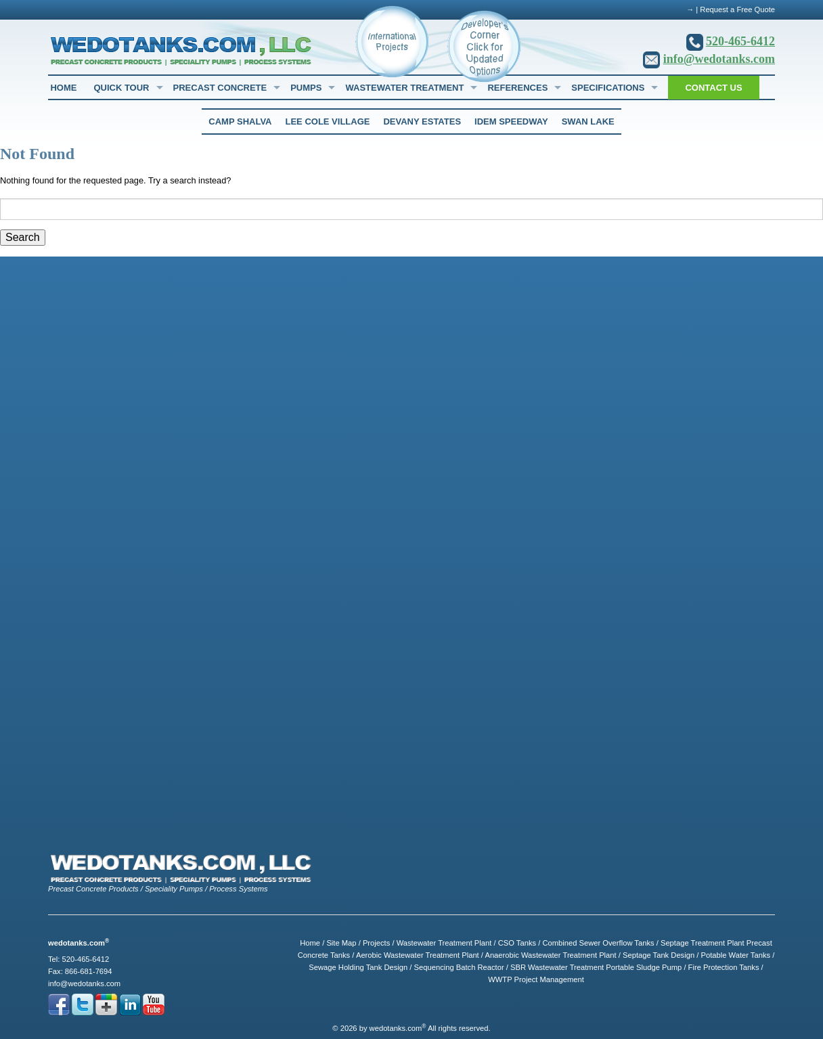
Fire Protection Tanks (723, 967)
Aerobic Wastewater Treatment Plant (417, 955)
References (517, 88)
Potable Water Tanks (735, 955)
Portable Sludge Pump (644, 967)
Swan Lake (588, 121)
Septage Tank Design (658, 955)
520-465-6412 (740, 41)
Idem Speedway (511, 121)
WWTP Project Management (536, 979)
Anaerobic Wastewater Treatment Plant (550, 955)
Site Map (341, 943)
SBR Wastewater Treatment (557, 967)
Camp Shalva (239, 121)
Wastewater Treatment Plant (444, 943)
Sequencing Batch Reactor (459, 967)
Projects (376, 943)
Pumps (305, 88)
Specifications (607, 88)
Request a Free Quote (737, 9)
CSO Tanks (517, 943)
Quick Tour (121, 88)
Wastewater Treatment (404, 88)
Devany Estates (422, 121)
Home (63, 88)
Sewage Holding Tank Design (358, 967)
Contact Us (713, 88)
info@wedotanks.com (719, 59)
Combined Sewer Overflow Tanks (598, 943)
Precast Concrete (220, 88)
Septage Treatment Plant (702, 943)
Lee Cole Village (327, 121)
